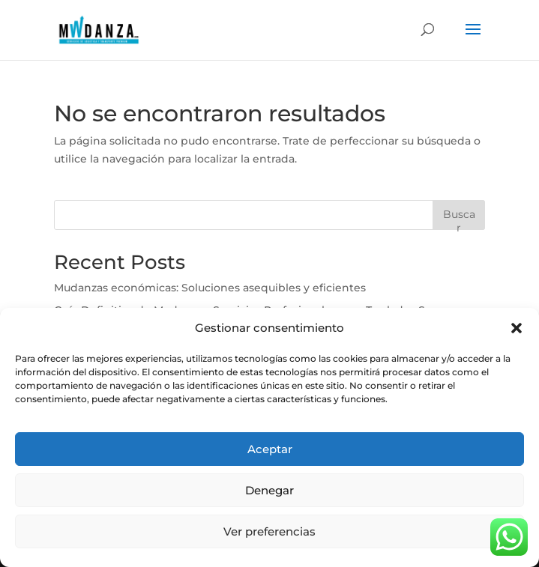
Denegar (269, 490)
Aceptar (269, 449)
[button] (516, 328)
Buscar (459, 218)
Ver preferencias (269, 531)
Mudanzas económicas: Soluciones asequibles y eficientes (210, 287)
